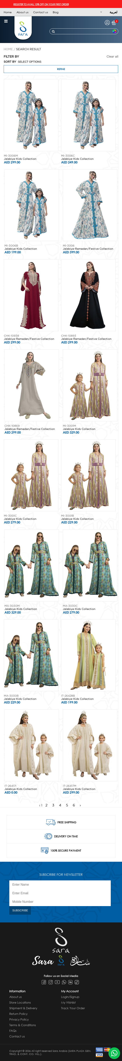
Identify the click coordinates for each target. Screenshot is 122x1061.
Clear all (112, 56)
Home (8, 12)
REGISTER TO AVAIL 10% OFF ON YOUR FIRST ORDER (46, 4)
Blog (55, 12)
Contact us (40, 12)
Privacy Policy (19, 1019)
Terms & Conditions (22, 1025)
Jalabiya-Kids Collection (20, 158)
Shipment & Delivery (23, 1008)
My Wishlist (68, 1002)
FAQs (12, 1031)
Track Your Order (73, 1008)
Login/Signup (70, 997)
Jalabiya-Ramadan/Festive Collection (88, 248)
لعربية (113, 12)
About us (22, 12)
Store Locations (20, 1002)
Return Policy (18, 1014)
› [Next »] (80, 805)
